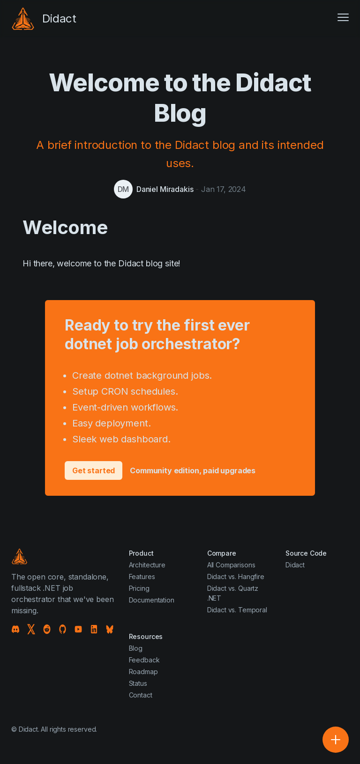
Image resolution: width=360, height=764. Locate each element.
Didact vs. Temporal (237, 610)
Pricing (139, 588)
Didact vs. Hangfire (235, 576)
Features (142, 576)
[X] (31, 629)
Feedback (144, 660)
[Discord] (15, 629)
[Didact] (43, 18)
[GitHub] (63, 629)
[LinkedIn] (94, 629)
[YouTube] (78, 629)
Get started (93, 470)
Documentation (151, 600)
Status (138, 683)
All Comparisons (231, 565)
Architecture (147, 565)
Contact (140, 695)
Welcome (65, 227)
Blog (135, 648)
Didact (295, 565)
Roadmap (143, 672)
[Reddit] (47, 629)
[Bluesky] (109, 629)
